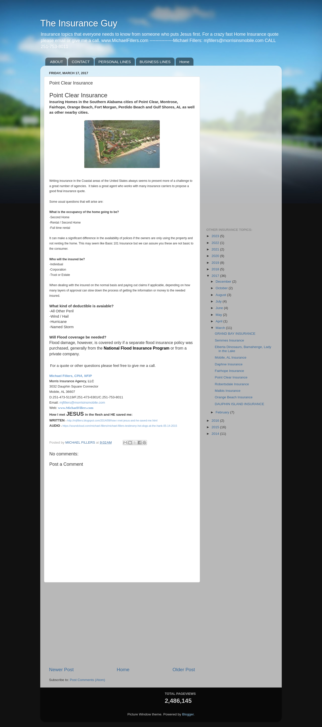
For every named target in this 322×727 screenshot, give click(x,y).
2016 (216, 420)
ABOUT (56, 62)
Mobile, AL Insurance (231, 357)
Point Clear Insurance (231, 377)
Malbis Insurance (227, 391)
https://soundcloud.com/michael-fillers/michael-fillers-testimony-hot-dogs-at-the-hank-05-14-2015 (119, 425)
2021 (216, 249)
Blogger (188, 714)
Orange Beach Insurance (234, 397)
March (221, 328)
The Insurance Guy (78, 23)
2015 (216, 427)
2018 (216, 269)
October (222, 288)
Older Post (184, 669)
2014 (216, 434)
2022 (216, 243)
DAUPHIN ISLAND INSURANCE (239, 404)
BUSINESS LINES (155, 62)
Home (184, 62)
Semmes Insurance (229, 340)
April (219, 321)
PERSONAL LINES (114, 62)
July (219, 301)
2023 (216, 236)
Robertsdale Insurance (232, 384)
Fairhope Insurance (229, 371)
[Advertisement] (122, 624)
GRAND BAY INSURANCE (235, 333)
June (220, 308)
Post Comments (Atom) (87, 680)
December (224, 281)
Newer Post (61, 669)
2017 (216, 276)
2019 (216, 263)
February (223, 412)
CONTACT (81, 62)
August (221, 295)
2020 (216, 256)
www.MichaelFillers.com (76, 408)
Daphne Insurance (229, 364)
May (219, 315)
